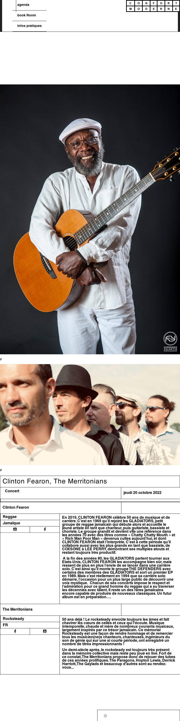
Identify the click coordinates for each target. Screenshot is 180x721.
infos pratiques (29, 26)
